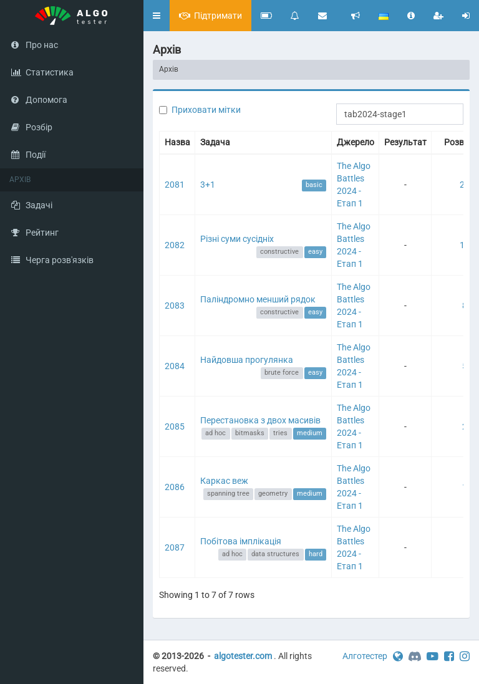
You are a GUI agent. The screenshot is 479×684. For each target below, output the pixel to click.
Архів (168, 69)
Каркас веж (224, 481)
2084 (175, 366)
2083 (175, 306)
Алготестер (364, 656)
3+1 (207, 185)
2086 (175, 487)
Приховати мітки (206, 110)
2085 (175, 426)
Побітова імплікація (240, 541)
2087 (175, 547)
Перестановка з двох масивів (260, 420)
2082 (175, 245)
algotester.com (243, 656)
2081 (175, 185)
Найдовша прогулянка (246, 360)
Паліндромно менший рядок (258, 299)
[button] (156, 15)
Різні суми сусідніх (237, 239)
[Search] (399, 114)
